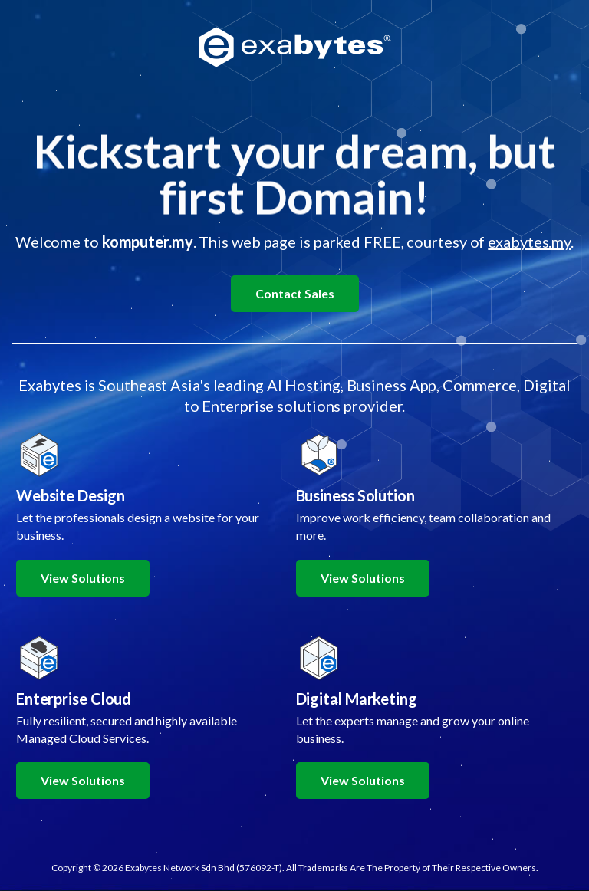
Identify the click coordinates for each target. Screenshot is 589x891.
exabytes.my (529, 241)
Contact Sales (294, 293)
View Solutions (83, 577)
